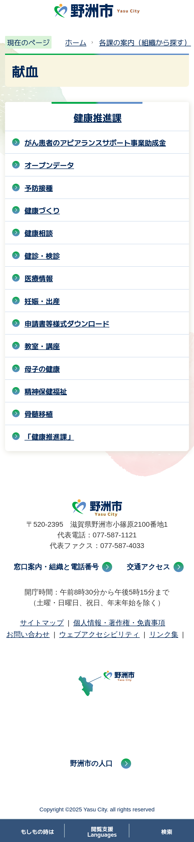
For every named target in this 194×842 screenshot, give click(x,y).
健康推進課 (98, 117)
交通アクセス (148, 567)
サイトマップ (42, 623)
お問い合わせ (28, 634)
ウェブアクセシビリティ (99, 634)
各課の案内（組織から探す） (145, 42)
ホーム (75, 42)
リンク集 (163, 634)
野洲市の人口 (91, 763)
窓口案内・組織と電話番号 (56, 567)
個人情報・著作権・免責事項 (119, 623)
